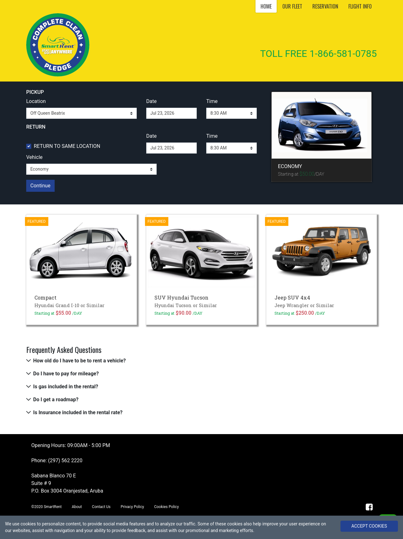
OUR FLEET (292, 6)
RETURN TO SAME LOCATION (67, 146)
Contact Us (101, 507)
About (77, 507)
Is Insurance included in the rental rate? (78, 412)
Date (151, 101)
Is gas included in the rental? (65, 387)
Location (36, 101)
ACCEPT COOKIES (369, 526)
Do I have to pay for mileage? (66, 374)
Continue (40, 186)
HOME (266, 6)
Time (212, 101)
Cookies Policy (166, 507)
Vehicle (34, 157)
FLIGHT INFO (360, 6)
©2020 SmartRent (46, 507)
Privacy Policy (132, 507)
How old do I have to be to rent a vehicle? (79, 361)
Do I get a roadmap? (55, 400)
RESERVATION (325, 6)
